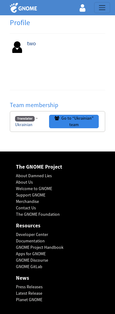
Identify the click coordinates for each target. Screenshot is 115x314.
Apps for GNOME (31, 253)
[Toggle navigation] (102, 7)
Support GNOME (30, 195)
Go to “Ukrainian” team (74, 121)
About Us (24, 182)
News (22, 278)
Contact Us (26, 208)
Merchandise (27, 201)
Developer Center (32, 234)
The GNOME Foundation (38, 214)
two (31, 43)
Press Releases (29, 287)
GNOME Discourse (32, 260)
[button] (82, 7)
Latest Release (29, 293)
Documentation (30, 241)
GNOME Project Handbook (39, 247)
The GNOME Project (39, 167)
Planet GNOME (29, 299)
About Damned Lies (34, 175)
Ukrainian (24, 124)
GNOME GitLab (29, 266)
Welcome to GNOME (34, 188)
